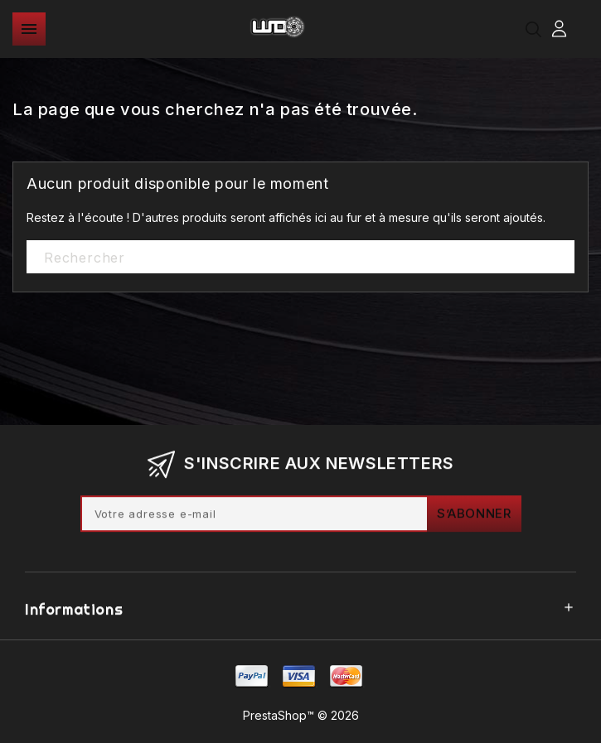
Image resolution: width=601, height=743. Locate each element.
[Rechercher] (300, 257)
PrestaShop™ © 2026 (301, 715)
